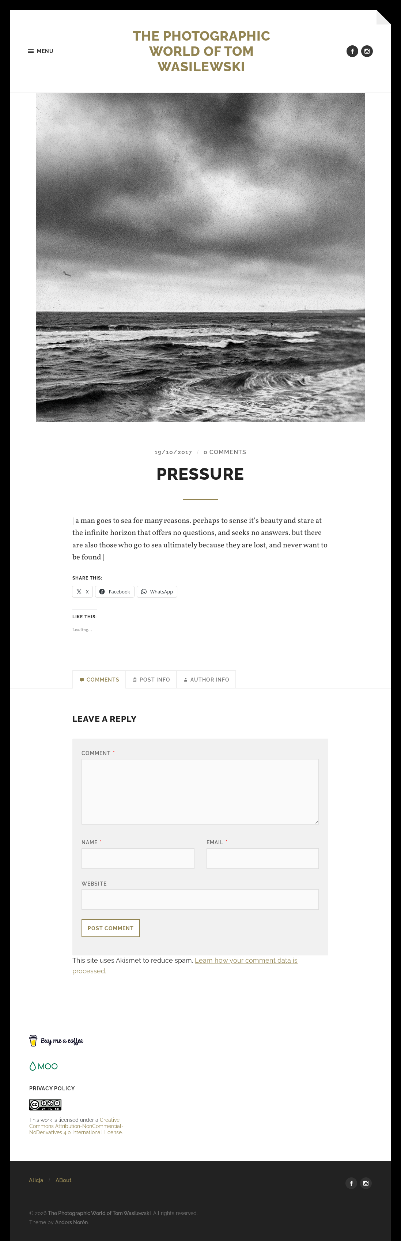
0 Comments (225, 452)
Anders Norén (71, 1222)
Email (217, 842)
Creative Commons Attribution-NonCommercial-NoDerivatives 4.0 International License (76, 1126)
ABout (64, 1180)
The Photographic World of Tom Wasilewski (202, 51)
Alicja (36, 1180)
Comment (98, 753)
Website (94, 883)
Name (92, 842)
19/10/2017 (173, 452)
